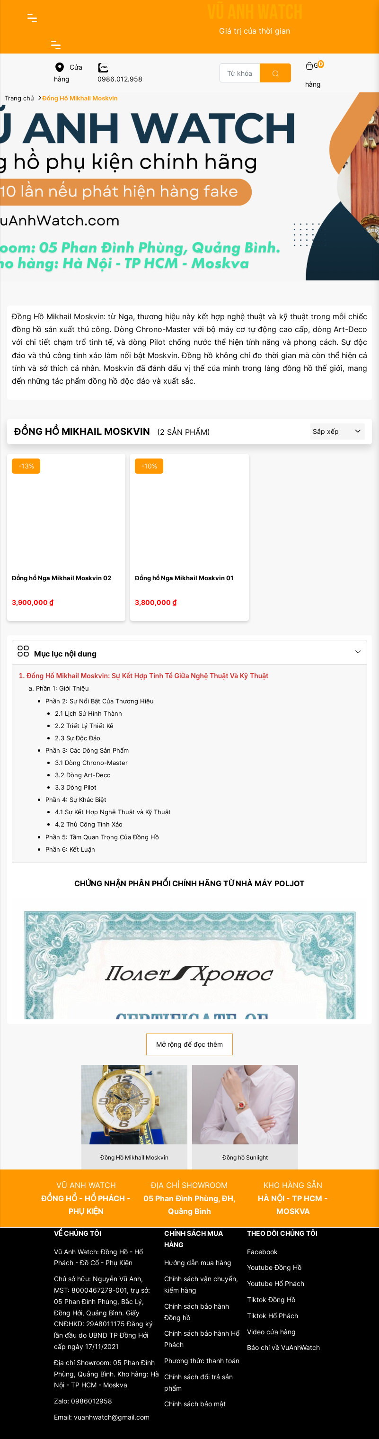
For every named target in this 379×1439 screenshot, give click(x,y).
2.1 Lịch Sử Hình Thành (88, 713)
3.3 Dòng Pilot (76, 787)
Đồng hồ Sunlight (245, 1157)
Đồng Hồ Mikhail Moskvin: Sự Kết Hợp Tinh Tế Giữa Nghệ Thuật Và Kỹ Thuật (147, 676)
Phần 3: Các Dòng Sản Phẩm (87, 750)
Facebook (262, 1252)
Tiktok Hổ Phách (272, 1316)
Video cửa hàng (271, 1332)
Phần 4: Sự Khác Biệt (75, 799)
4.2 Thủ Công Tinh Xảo (89, 824)
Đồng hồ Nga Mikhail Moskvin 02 (61, 578)
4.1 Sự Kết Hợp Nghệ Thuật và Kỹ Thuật (113, 812)
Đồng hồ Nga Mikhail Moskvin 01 (184, 578)
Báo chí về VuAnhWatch (283, 1347)
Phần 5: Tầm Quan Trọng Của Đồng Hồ (102, 837)
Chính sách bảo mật (195, 1404)
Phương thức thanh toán (201, 1361)
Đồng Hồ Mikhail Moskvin (134, 1157)
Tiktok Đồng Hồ (271, 1299)
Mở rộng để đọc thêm (189, 1044)
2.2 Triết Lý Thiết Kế (84, 725)
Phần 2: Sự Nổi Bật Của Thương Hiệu (99, 701)
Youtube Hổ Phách (275, 1283)
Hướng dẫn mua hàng (197, 1263)
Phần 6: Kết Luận (70, 849)
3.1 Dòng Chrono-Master (91, 762)
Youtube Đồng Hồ (274, 1267)
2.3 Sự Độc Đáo (77, 738)
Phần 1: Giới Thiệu (62, 688)
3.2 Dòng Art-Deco (83, 775)
